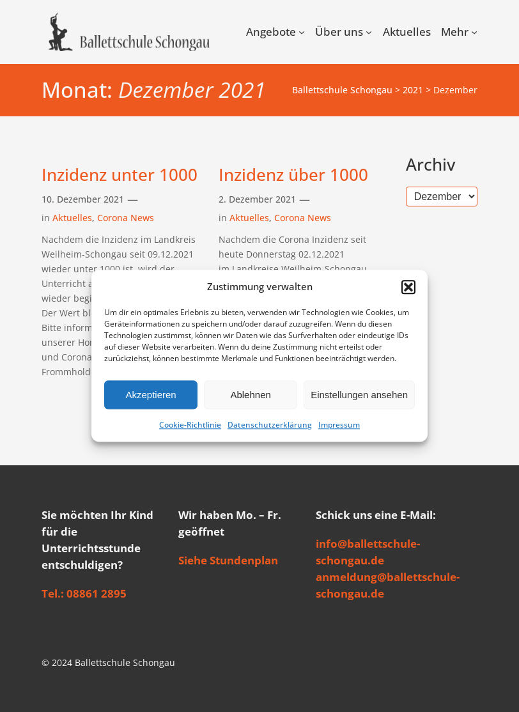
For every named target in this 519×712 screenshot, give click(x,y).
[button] (408, 287)
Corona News (125, 218)
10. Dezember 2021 (83, 199)
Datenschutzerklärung (270, 425)
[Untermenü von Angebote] (301, 32)
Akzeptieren (150, 394)
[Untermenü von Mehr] (474, 32)
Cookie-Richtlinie (190, 425)
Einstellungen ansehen (359, 394)
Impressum (339, 425)
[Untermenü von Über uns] (369, 32)
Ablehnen (250, 394)
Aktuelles (72, 218)
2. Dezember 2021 (257, 199)
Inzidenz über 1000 (293, 175)
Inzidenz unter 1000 (120, 175)
